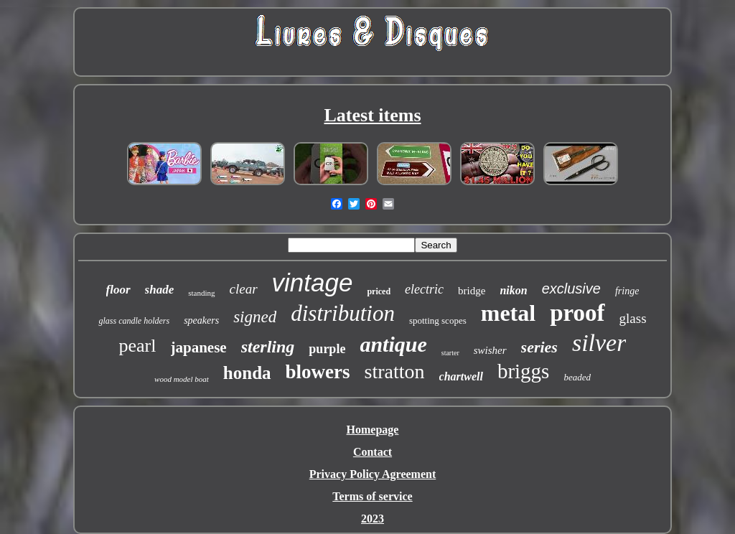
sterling (268, 346)
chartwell (461, 376)
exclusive (571, 288)
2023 (372, 518)
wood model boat (181, 379)
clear (244, 288)
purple (327, 349)
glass (633, 318)
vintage (312, 282)
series (539, 347)
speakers (201, 320)
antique (393, 344)
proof (577, 313)
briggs (523, 371)
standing (201, 293)
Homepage (373, 429)
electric (424, 289)
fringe (627, 291)
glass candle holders (133, 321)
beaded (577, 377)
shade (159, 289)
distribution (343, 313)
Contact (372, 452)
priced (378, 291)
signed (254, 317)
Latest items (372, 115)
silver (599, 342)
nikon (513, 290)
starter (450, 353)
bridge (471, 290)
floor (118, 289)
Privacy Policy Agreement (372, 474)
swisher (490, 350)
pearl (137, 345)
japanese (199, 347)
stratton (395, 371)
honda (247, 373)
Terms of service (372, 496)
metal (508, 313)
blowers (318, 372)
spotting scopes (438, 320)
